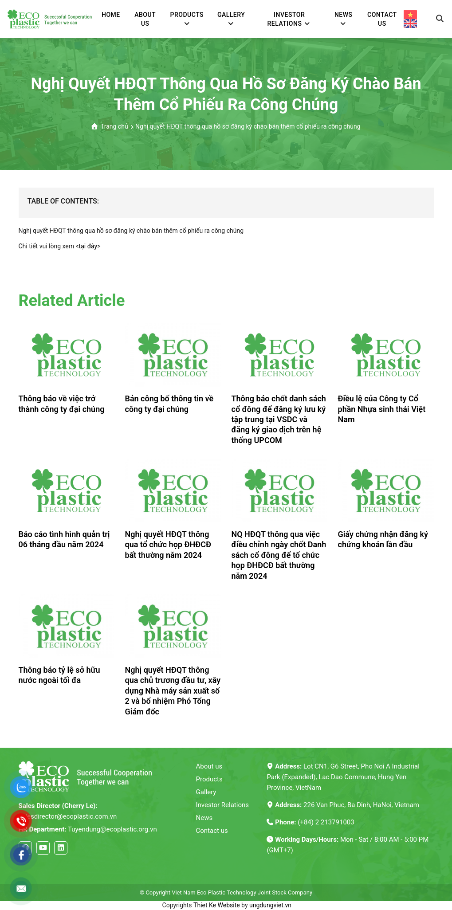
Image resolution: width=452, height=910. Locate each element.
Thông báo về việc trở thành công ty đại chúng (62, 403)
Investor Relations (222, 805)
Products (209, 779)
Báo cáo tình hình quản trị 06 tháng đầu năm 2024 (64, 539)
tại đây (88, 246)
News (204, 818)
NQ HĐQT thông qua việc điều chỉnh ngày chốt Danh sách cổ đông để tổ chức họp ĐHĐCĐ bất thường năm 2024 (279, 555)
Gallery (206, 792)
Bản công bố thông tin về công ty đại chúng (169, 403)
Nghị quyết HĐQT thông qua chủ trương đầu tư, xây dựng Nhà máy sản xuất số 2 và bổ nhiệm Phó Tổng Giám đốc (173, 690)
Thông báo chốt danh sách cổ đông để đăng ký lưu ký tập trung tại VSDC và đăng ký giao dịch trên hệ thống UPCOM (279, 419)
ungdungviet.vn (270, 905)
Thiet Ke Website (216, 905)
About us (209, 766)
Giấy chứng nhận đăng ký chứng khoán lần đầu (383, 539)
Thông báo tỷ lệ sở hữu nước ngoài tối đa (59, 675)
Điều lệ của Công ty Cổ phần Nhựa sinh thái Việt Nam (382, 409)
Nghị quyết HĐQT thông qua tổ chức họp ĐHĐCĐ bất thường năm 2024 (168, 545)
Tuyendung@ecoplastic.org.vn (88, 829)
